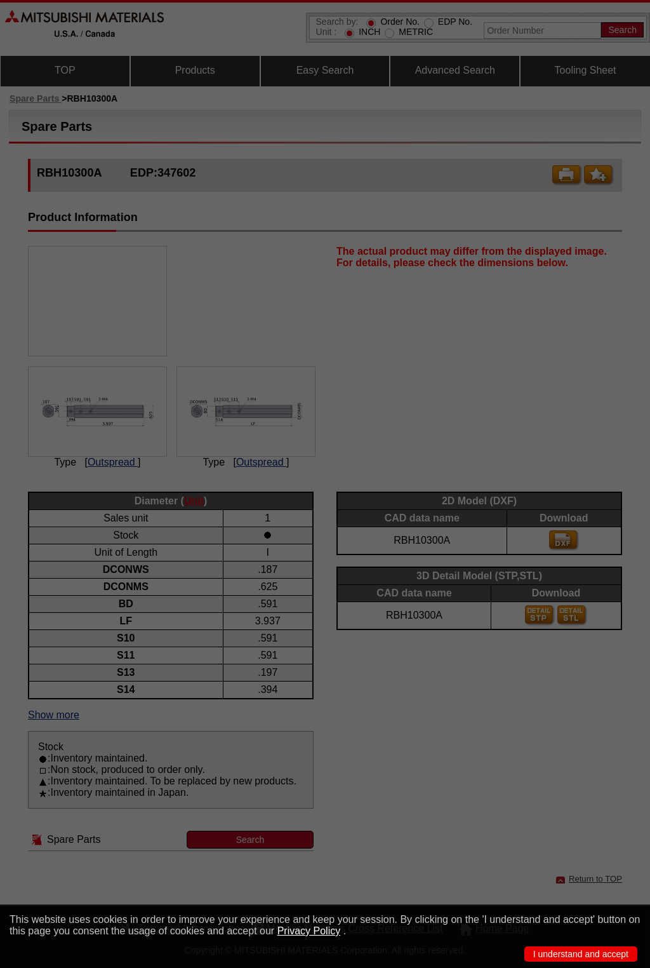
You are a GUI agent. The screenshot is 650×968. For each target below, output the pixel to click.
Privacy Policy (309, 930)
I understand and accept (580, 954)
